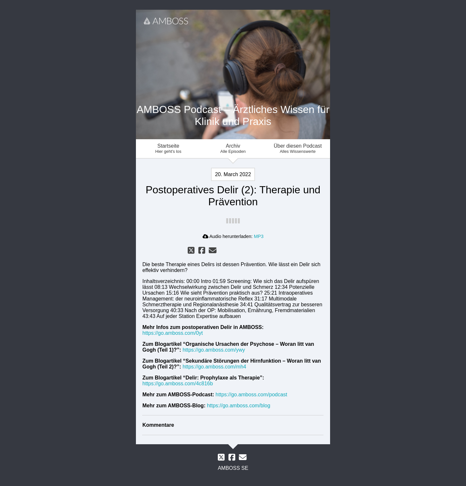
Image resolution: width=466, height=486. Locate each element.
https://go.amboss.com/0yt (172, 333)
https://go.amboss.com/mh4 (214, 366)
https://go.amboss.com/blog (238, 405)
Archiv (233, 148)
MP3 (259, 236)
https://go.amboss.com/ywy (214, 350)
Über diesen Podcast (297, 148)
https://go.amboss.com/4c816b (177, 383)
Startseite (168, 148)
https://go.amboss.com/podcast (251, 394)
